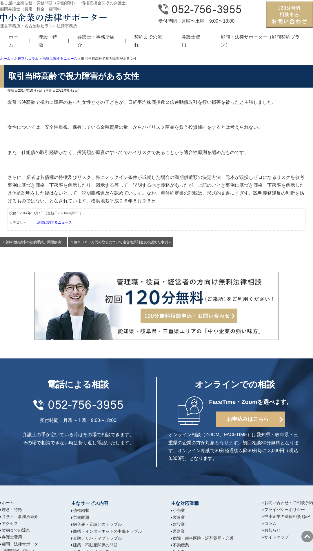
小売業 (179, 510)
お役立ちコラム (26, 59)
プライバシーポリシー (284, 509)
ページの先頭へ (307, 536)
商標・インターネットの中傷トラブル (107, 531)
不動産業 (181, 545)
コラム (270, 523)
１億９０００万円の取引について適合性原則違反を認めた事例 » (120, 242)
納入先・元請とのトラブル (97, 524)
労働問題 (81, 517)
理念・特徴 (48, 41)
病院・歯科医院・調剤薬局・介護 (203, 538)
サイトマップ (276, 537)
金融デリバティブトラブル (97, 538)
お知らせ (272, 530)
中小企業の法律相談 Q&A (287, 516)
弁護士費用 (191, 41)
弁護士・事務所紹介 (95, 41)
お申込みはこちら (248, 419)
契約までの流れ (148, 41)
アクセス (10, 523)
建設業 (179, 524)
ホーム (13, 41)
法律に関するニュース (60, 59)
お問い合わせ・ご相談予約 (288, 502)
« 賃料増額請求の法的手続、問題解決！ (34, 242)
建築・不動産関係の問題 (95, 545)
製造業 (179, 517)
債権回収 (81, 510)
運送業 (179, 531)
